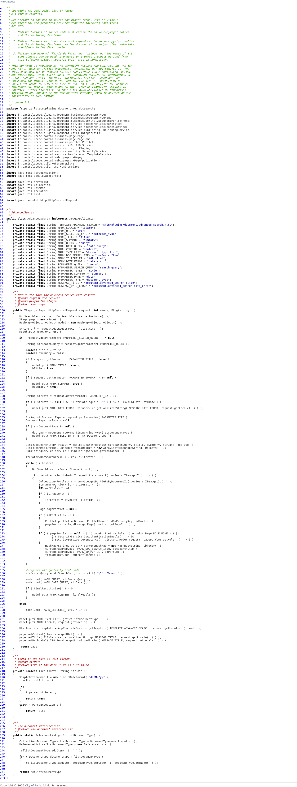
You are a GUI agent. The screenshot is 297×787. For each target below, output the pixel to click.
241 (2, 741)
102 (2, 316)
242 (2, 744)
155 (2, 478)
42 (1, 133)
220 (2, 677)
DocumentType (35, 420)
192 (2, 591)
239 (2, 735)
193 (2, 594)
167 (2, 515)
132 (2, 408)
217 (2, 667)
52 (1, 163)
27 (1, 87)
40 (1, 126)
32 (1, 102)
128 (2, 395)
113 (2, 350)
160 (2, 493)
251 (2, 771)
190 (2, 585)
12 (1, 41)
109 (2, 337)
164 (2, 505)
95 (1, 295)
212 (2, 652)
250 (2, 768)
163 (2, 502)
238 (2, 732)
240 (2, 738)
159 (2, 490)
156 (2, 481)
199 (2, 612)
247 (2, 759)
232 (2, 713)
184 (2, 567)
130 (2, 402)
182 (2, 560)
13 (1, 44)
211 (2, 649)
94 (1, 291)
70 (1, 218)
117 (2, 362)
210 (2, 646)
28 (1, 90)
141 (2, 435)
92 (1, 285)
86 (1, 267)
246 (2, 756)
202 (2, 622)
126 (2, 389)
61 (1, 191)
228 (2, 701)
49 (1, 154)
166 (2, 512)
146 (2, 450)
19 (1, 62)
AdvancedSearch (38, 218)
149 (2, 460)
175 (2, 539)
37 (1, 117)
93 (1, 288)
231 (2, 710)
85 (1, 264)
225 (2, 692)
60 (1, 188)
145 (2, 447)
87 (1, 270)
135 (2, 417)
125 (2, 386)
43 (1, 136)
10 (1, 35)
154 (2, 475)
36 (1, 114)
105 (2, 325)
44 (1, 139)
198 (2, 609)
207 (2, 637)
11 (1, 38)
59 (1, 184)
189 (2, 582)
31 (1, 99)
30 (1, 96)
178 (2, 548)
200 (2, 616)
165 (2, 509)
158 (2, 487)
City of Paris (33, 785)
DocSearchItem (42, 469)
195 (2, 600)
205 (2, 631)
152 (2, 469)
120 (2, 371)
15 (1, 50)
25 (1, 81)
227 (2, 698)
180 (2, 554)
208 (2, 640)
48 (1, 151)
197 (2, 606)
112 (2, 347)
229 (2, 704)
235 (2, 723)
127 (2, 392)
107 (2, 331)
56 (1, 175)
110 (2, 340)
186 (2, 573)
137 (2, 423)
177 (2, 545)
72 (1, 224)
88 (1, 273)
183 (2, 564)
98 (1, 304)
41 (1, 129)
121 (2, 374)
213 (2, 655)
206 (2, 634)
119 (2, 368)
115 (2, 356)
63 (1, 197)
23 (1, 74)
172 (2, 530)
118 (2, 365)
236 (2, 726)
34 (1, 108)
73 (1, 227)
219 (2, 674)
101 (2, 313)
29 (1, 93)
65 (1, 203)
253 (2, 778)
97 (1, 301)
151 (2, 466)
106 (2, 328)
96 (1, 298)
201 (2, 619)
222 (2, 683)
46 (1, 145)
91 (1, 282)
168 (2, 518)
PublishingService (39, 450)
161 (2, 496)
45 (1, 142)
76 (1, 236)
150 (2, 463)
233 (2, 716)
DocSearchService (32, 316)
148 (2, 457)
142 (2, 438)
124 (2, 383)
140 (2, 432)
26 (1, 84)
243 (2, 747)
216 (2, 664)
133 (2, 411)
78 (1, 243)
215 (2, 661)
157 (2, 484)
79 (1, 246)
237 (2, 729)
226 (2, 695)
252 (2, 774)
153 (2, 472)
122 (2, 377)
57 (1, 178)
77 (1, 240)
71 (1, 221)
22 (1, 71)
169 (2, 521)
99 (1, 307)
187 (2, 576)
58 (1, 181)
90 (1, 279)
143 (2, 441)
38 (1, 120)
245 (2, 753)
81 (1, 252)
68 (1, 212)
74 (1, 230)
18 (1, 59)
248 (2, 762)
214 (2, 658)
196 (2, 603)
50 (1, 157)
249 (2, 765)
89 (1, 276)
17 (1, 56)
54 (1, 169)
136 (2, 420)
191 (2, 588)
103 (2, 319)
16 (1, 53)
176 (2, 542)
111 (2, 343)
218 (2, 671)
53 (1, 166)
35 (1, 111)
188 (2, 579)
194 (2, 597)
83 (1, 258)
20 (1, 65)
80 (1, 249)
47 (1, 148)
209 (2, 643)
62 (1, 194)
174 (2, 536)
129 (2, 398)
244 (2, 750)
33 (1, 105)
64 (1, 200)
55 (1, 172)
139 (2, 429)
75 (1, 233)
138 (2, 426)
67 (1, 209)
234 (2, 719)
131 (2, 405)
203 (2, 625)
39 (1, 123)
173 (2, 533)
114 (2, 353)
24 (1, 77)
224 (2, 689)
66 (1, 206)
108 (2, 334)
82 (1, 255)
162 (2, 499)
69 (1, 215)
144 (2, 444)
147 (2, 454)
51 (1, 160)
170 (2, 524)
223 (2, 686)
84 (1, 261)
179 (2, 551)
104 (2, 322)
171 (2, 527)
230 (2, 707)
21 (1, 68)
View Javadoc (7, 1)
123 (2, 380)
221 (2, 680)
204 (2, 628)
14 (1, 47)
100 (2, 310)
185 (2, 570)
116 (2, 359)
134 (2, 414)
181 (2, 557)
